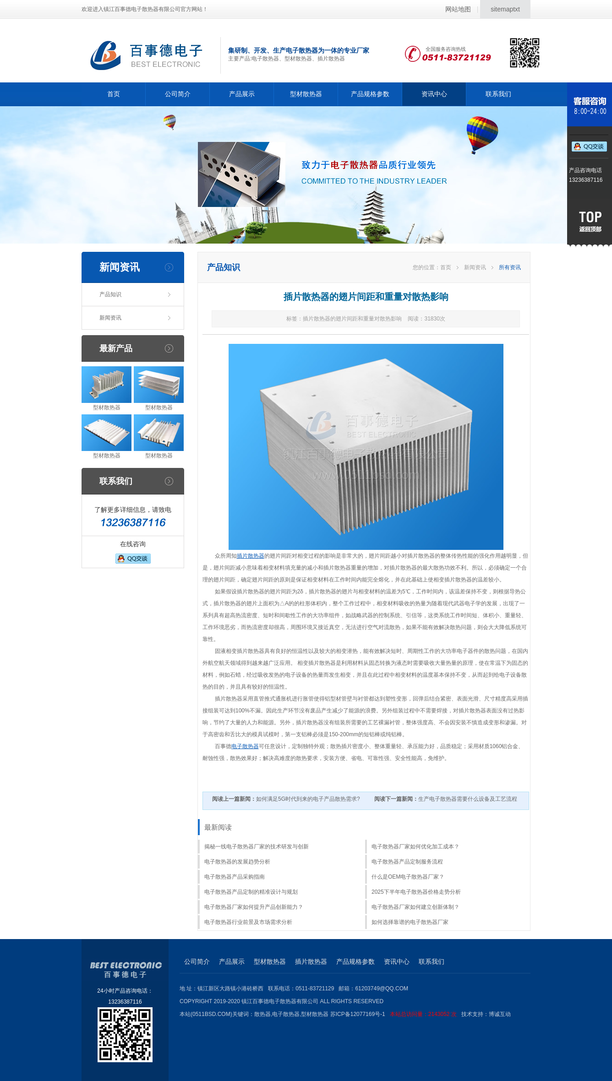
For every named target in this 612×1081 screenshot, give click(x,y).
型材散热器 (306, 94)
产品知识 (110, 294)
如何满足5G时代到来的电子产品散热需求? (286, 799)
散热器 (262, 1014)
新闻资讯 (110, 318)
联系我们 (498, 94)
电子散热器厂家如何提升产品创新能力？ (253, 907)
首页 (113, 94)
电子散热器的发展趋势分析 (237, 861)
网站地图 (458, 9)
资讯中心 (434, 94)
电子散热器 (245, 746)
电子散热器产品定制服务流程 (407, 861)
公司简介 (178, 94)
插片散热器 (250, 556)
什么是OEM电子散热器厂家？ (408, 877)
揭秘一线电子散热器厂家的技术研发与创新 (256, 846)
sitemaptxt (505, 9)
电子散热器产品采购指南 (234, 877)
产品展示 (242, 94)
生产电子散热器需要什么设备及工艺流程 (445, 799)
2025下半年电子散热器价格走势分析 (416, 892)
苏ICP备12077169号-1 (395, 1014)
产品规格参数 (370, 94)
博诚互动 (500, 1014)
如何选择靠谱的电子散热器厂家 (410, 922)
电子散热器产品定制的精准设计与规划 (251, 892)
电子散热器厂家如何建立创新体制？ (415, 907)
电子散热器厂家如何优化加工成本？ (415, 846)
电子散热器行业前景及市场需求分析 (248, 922)
